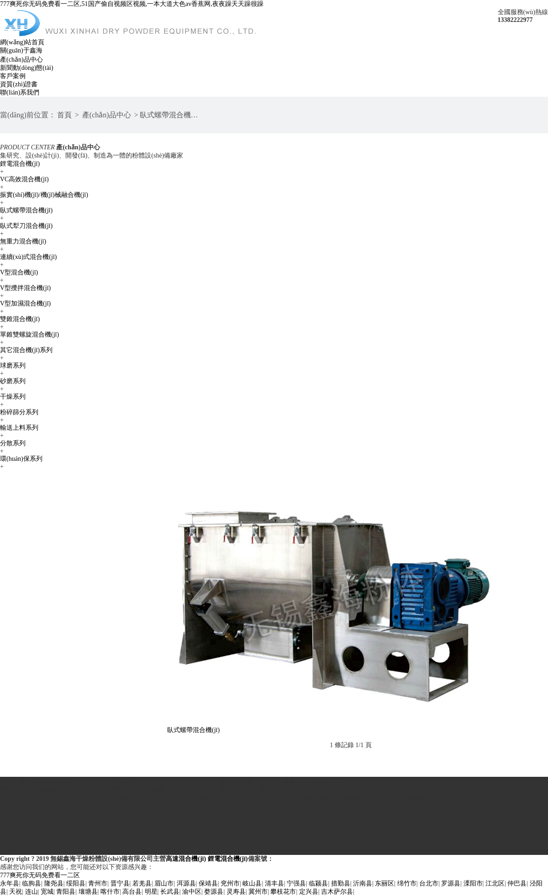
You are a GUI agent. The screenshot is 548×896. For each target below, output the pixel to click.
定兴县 (308, 891)
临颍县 (318, 883)
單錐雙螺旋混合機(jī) (29, 334)
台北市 (428, 883)
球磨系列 (13, 365)
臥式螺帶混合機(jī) (170, 115)
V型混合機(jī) (19, 272)
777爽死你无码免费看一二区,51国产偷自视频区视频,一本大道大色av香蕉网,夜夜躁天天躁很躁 (131, 3)
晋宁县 (120, 883)
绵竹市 (406, 883)
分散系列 (13, 443)
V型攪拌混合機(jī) (25, 288)
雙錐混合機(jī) (20, 319)
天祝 (15, 891)
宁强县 (296, 883)
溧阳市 (473, 883)
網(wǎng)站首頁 (22, 42)
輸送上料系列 (19, 427)
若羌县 (142, 883)
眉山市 (164, 883)
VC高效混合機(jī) (24, 179)
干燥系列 (13, 396)
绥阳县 (75, 883)
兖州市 (230, 883)
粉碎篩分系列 (19, 412)
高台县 (132, 891)
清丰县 (274, 883)
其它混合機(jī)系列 (26, 350)
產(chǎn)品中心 (21, 59)
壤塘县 (88, 891)
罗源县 (450, 883)
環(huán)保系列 (21, 458)
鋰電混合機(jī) (20, 163)
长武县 (169, 891)
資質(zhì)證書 (18, 84)
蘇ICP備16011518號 (301, 858)
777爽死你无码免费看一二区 (40, 875)
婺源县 (213, 891)
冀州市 (258, 891)
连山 (31, 891)
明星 (151, 891)
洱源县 (186, 883)
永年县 (9, 883)
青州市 (97, 883)
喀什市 (110, 891)
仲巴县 (517, 883)
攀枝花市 (283, 891)
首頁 (64, 115)
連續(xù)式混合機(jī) (28, 256)
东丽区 (384, 883)
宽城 (47, 891)
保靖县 (208, 883)
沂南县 (362, 883)
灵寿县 (236, 891)
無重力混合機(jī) (23, 241)
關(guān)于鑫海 (21, 50)
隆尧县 (53, 883)
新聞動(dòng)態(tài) (26, 67)
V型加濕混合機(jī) (25, 303)
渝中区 (191, 891)
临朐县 (31, 883)
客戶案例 (13, 76)
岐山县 (252, 883)
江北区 (495, 883)
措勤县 (340, 883)
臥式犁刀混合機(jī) (26, 225)
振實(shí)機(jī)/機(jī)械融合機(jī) (44, 194)
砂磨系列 (13, 381)
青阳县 (65, 891)
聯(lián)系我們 (19, 92)
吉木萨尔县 (337, 891)
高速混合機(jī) (186, 858)
